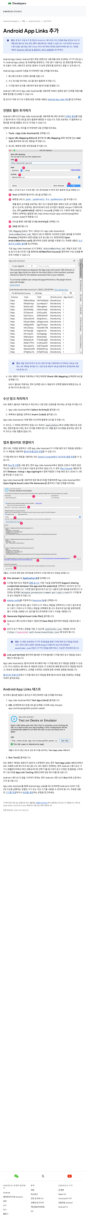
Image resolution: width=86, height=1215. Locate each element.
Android (6, 1192)
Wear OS (62, 1194)
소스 (5, 1205)
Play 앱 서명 (13, 465)
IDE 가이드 (47, 21)
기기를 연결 (11, 792)
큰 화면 (61, 1190)
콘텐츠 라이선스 (42, 803)
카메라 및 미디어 (37, 1203)
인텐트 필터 (70, 116)
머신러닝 (34, 1194)
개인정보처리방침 (38, 1207)
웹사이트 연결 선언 (11, 675)
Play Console (66, 468)
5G (32, 1211)
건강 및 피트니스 (37, 1198)
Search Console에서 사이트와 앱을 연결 (56, 457)
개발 (23, 21)
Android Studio (12, 11)
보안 (5, 1201)
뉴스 (5, 1209)
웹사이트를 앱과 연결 (33, 451)
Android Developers (11, 21)
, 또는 (44, 199)
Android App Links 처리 (58, 99)
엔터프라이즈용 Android (12, 1197)
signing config (13, 600)
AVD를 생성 (28, 792)
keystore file (39, 600)
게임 (32, 1190)
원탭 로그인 (34, 583)
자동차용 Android (65, 1203)
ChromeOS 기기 (65, 1198)
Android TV (63, 1207)
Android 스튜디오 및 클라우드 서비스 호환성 (34, 50)
